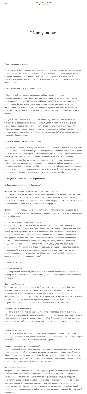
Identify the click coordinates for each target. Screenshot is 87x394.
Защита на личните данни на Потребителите (26, 179)
